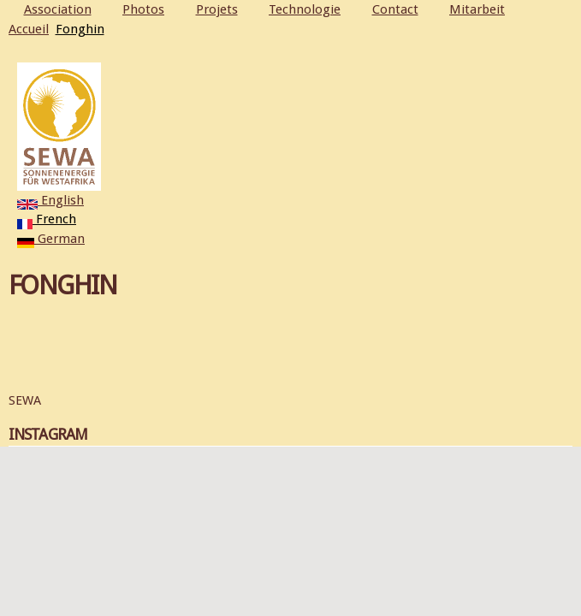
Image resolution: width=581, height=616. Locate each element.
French (46, 219)
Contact (395, 9)
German (51, 238)
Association (58, 9)
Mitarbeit (477, 9)
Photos (143, 9)
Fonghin (80, 29)
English (50, 200)
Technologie (305, 9)
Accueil (29, 29)
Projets (217, 9)
